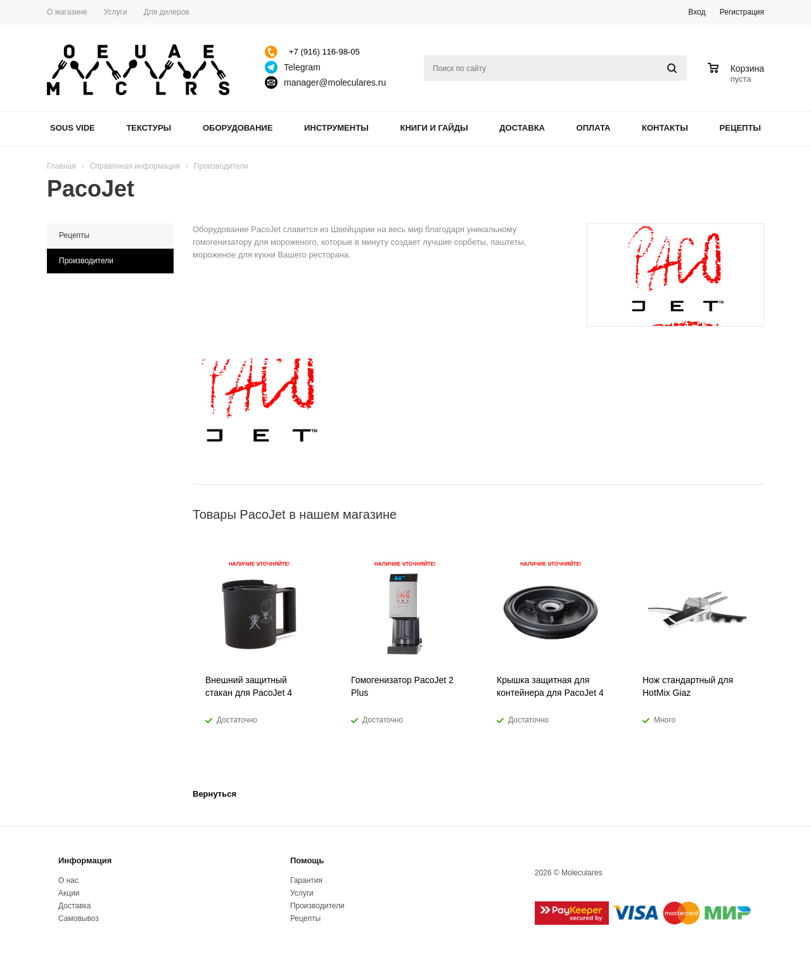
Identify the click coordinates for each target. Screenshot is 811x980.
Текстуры (148, 128)
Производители (317, 905)
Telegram (302, 67)
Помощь (307, 860)
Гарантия (306, 880)
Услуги (302, 893)
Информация (85, 860)
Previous (733, 514)
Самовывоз (78, 918)
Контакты (665, 128)
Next (755, 514)
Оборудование (237, 128)
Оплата (594, 128)
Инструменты (336, 128)
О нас (68, 880)
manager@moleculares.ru (335, 82)
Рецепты (741, 128)
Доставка (522, 128)
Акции (69, 893)
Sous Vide (72, 128)
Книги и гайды (434, 128)
